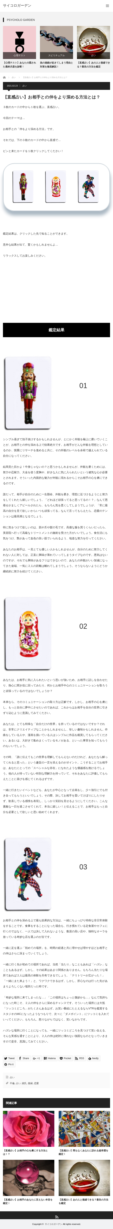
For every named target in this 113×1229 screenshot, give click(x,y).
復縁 (30, 1083)
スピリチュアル (56, 55)
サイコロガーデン (53, 1224)
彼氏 (24, 1083)
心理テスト (19, 55)
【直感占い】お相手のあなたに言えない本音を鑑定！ (28, 1201)
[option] (19, 47)
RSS (56, 1216)
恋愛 (36, 1083)
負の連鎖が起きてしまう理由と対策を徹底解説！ (56, 64)
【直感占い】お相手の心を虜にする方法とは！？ (25, 1152)
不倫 (12, 1083)
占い (93, 55)
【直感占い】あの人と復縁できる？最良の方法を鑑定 (93, 64)
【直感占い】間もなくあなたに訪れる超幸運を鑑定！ (83, 1152)
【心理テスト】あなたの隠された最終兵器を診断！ (19, 64)
